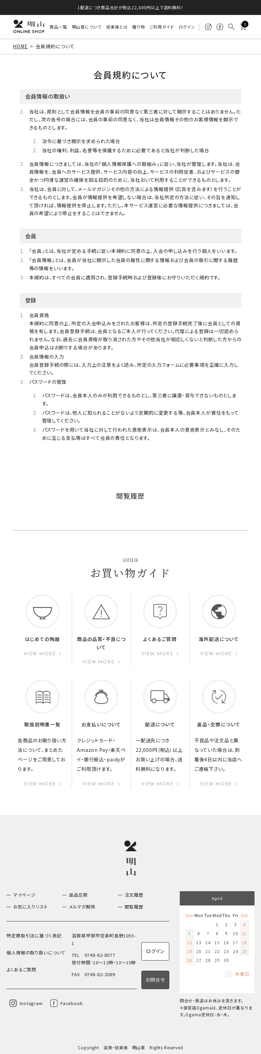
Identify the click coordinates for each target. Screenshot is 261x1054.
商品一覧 (58, 27)
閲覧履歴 (134, 906)
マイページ (24, 894)
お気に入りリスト (30, 906)
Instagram (31, 1003)
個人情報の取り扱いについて (36, 952)
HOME (20, 46)
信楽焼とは (117, 27)
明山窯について (87, 27)
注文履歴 (134, 894)
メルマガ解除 (82, 906)
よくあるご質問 (21, 969)
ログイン (187, 27)
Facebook (71, 1003)
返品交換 (78, 894)
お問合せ (155, 979)
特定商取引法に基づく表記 (34, 935)
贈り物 (139, 27)
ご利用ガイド (162, 27)
